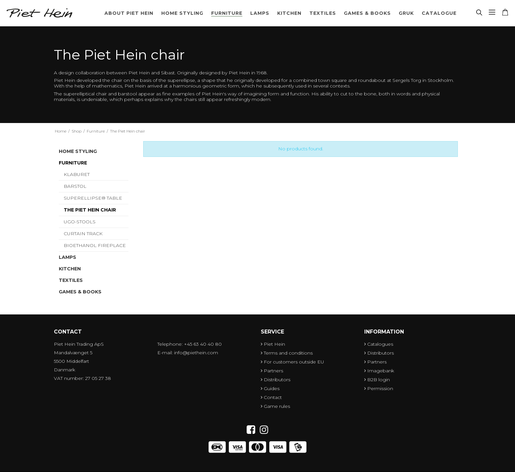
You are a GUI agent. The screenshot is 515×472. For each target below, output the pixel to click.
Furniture (226, 13)
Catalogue (439, 13)
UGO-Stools (80, 222)
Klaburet (77, 174)
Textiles (322, 13)
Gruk (406, 13)
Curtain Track (83, 233)
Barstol (75, 186)
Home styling (182, 13)
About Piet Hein (128, 13)
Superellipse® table (93, 198)
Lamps (259, 13)
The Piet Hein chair (90, 210)
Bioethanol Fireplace (95, 245)
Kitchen (289, 13)
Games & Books (367, 13)
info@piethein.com (196, 353)
